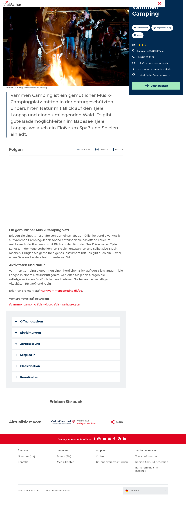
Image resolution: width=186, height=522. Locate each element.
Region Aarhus (137, 3)
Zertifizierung (28, 361)
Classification (28, 383)
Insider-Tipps (93, 10)
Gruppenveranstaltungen (112, 484)
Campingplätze (161, 92)
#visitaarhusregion (68, 322)
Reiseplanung (143, 10)
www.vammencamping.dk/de (154, 86)
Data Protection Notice (60, 516)
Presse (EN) (65, 478)
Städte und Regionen (118, 10)
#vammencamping (23, 322)
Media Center (66, 484)
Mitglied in (26, 372)
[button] (98, 442)
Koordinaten (27, 394)
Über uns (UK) (29, 478)
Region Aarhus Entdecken (143, 486)
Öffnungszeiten (29, 339)
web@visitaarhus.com (78, 443)
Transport (93, 13)
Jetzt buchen (156, 103)
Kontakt (25, 484)
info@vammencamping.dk (153, 80)
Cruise (100, 478)
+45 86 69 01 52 (146, 74)
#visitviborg (45, 322)
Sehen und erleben (46, 10)
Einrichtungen (28, 350)
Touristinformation (155, 3)
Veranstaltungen (71, 10)
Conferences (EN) (175, 3)
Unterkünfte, (145, 92)
